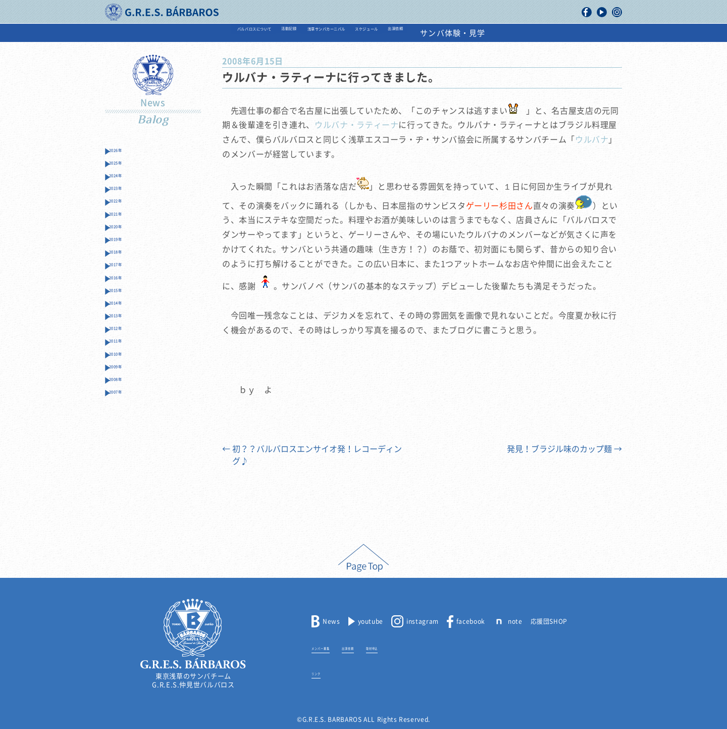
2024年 (127, 187)
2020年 (127, 257)
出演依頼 (479, 33)
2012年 (127, 399)
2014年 (127, 364)
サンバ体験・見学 (551, 33)
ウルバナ (592, 139)
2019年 (127, 275)
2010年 (127, 434)
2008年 (127, 470)
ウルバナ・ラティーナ (356, 125)
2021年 (127, 240)
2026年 (127, 151)
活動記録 (253, 33)
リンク (321, 672)
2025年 (127, 169)
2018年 (127, 293)
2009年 (127, 452)
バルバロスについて (179, 33)
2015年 (127, 346)
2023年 (127, 204)
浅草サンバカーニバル (331, 33)
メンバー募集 (331, 647)
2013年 (127, 381)
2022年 (127, 222)
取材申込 (414, 647)
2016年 (127, 328)
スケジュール (417, 33)
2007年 (127, 487)
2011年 (127, 417)
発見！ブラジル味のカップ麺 (564, 449)
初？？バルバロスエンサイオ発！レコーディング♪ (312, 455)
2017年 (127, 310)
